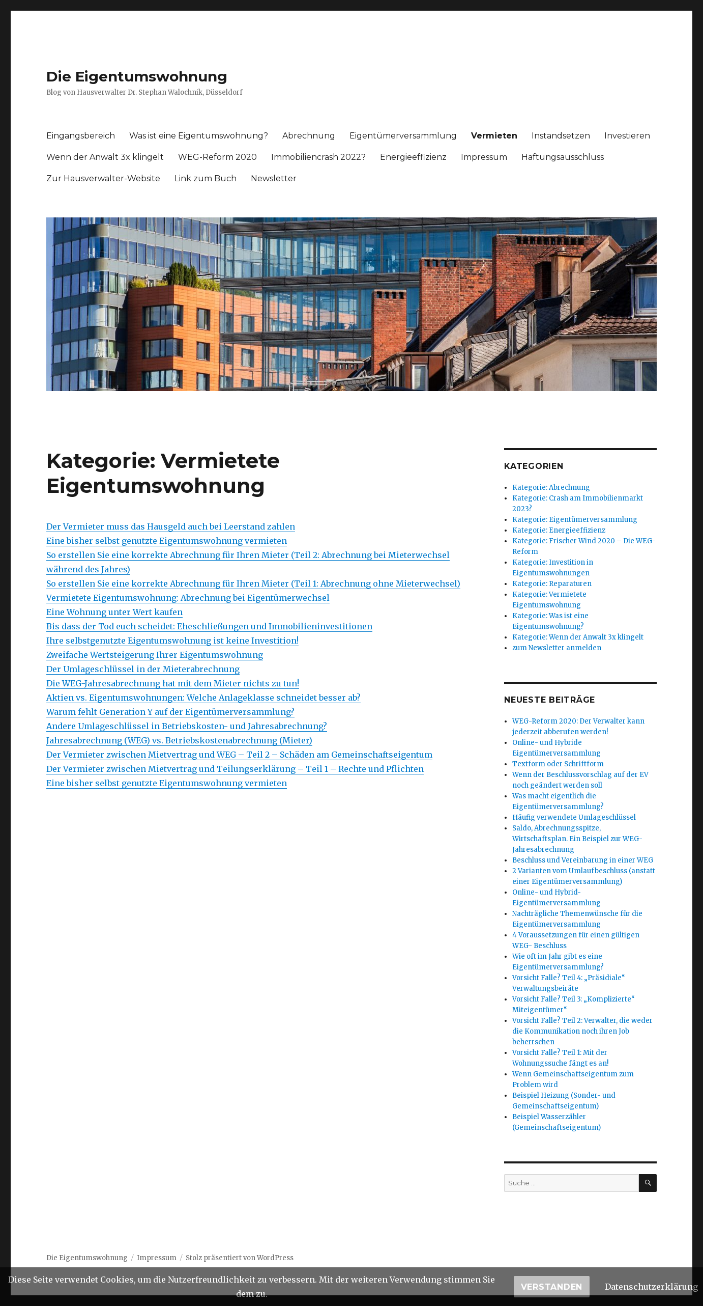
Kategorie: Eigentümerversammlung (574, 519)
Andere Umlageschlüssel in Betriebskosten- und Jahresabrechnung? (186, 726)
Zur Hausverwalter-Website (103, 178)
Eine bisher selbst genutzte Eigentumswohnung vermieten (166, 541)
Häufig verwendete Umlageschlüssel (574, 817)
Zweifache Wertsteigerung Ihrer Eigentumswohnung (154, 655)
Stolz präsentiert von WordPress (240, 1258)
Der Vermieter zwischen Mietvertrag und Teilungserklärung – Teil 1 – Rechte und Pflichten (235, 769)
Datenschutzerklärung (651, 1287)
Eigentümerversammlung (403, 136)
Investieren (627, 136)
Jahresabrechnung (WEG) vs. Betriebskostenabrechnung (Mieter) (179, 740)
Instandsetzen (561, 136)
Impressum (484, 157)
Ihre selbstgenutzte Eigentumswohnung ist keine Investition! (172, 640)
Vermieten (494, 136)
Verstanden (552, 1287)
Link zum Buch (205, 178)
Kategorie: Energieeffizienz (558, 530)
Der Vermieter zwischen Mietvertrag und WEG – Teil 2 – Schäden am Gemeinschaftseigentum (239, 754)
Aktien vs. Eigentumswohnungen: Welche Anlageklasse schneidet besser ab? (203, 697)
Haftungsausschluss (562, 157)
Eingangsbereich (80, 136)
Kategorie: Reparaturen (552, 583)
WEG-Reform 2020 (217, 157)
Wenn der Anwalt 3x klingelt (105, 157)
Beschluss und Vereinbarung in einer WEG (582, 860)
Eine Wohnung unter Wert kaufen (114, 612)
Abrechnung (308, 136)
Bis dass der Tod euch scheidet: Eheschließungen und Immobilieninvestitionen (209, 626)
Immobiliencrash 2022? (318, 157)
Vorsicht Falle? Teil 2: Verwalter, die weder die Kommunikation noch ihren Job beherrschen (582, 1031)
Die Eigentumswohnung (136, 76)
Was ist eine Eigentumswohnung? (198, 136)
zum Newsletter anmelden (556, 648)
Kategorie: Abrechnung (551, 487)
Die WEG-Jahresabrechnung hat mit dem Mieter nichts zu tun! (172, 683)
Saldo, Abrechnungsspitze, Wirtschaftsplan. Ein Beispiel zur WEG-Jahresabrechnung (577, 839)
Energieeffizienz (413, 157)
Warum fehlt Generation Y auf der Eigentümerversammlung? (170, 712)
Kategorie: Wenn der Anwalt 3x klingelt (577, 637)
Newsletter (274, 178)
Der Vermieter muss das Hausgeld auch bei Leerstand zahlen (170, 526)
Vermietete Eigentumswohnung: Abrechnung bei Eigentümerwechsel (188, 598)
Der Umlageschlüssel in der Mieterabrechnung (143, 669)
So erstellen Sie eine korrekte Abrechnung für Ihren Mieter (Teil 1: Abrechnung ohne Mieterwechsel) (253, 583)
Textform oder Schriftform (558, 764)
